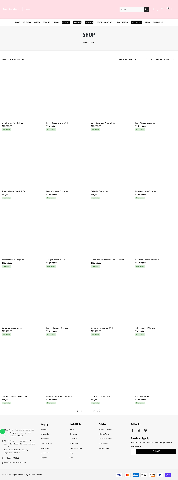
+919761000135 (11, 458)
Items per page (125, 59)
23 (94, 411)
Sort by (149, 59)
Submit (168, 452)
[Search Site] (132, 9)
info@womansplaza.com (15, 462)
